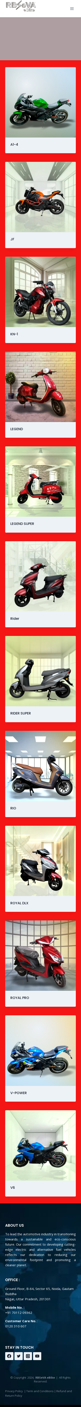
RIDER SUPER (20, 713)
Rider (14, 618)
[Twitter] (18, 1356)
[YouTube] (37, 1356)
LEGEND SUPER (22, 523)
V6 (12, 1187)
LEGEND (16, 429)
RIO (13, 808)
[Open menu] (72, 8)
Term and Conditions (40, 1391)
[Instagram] (28, 1356)
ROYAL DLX (19, 903)
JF (12, 239)
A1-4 (14, 144)
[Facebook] (9, 1356)
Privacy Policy (14, 1391)
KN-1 (14, 334)
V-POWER (18, 1092)
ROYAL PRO (19, 997)
